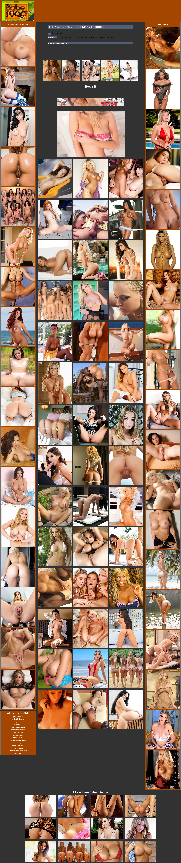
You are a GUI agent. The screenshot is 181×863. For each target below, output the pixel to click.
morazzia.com (18, 748)
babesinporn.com (18, 745)
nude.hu (18, 753)
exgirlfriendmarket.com (18, 751)
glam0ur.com (18, 717)
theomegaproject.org (18, 740)
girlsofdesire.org (18, 719)
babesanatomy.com (18, 730)
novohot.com (18, 732)
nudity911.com (18, 738)
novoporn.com (18, 722)
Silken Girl (18, 724)
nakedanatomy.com (18, 727)
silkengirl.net (18, 735)
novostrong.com (18, 743)
